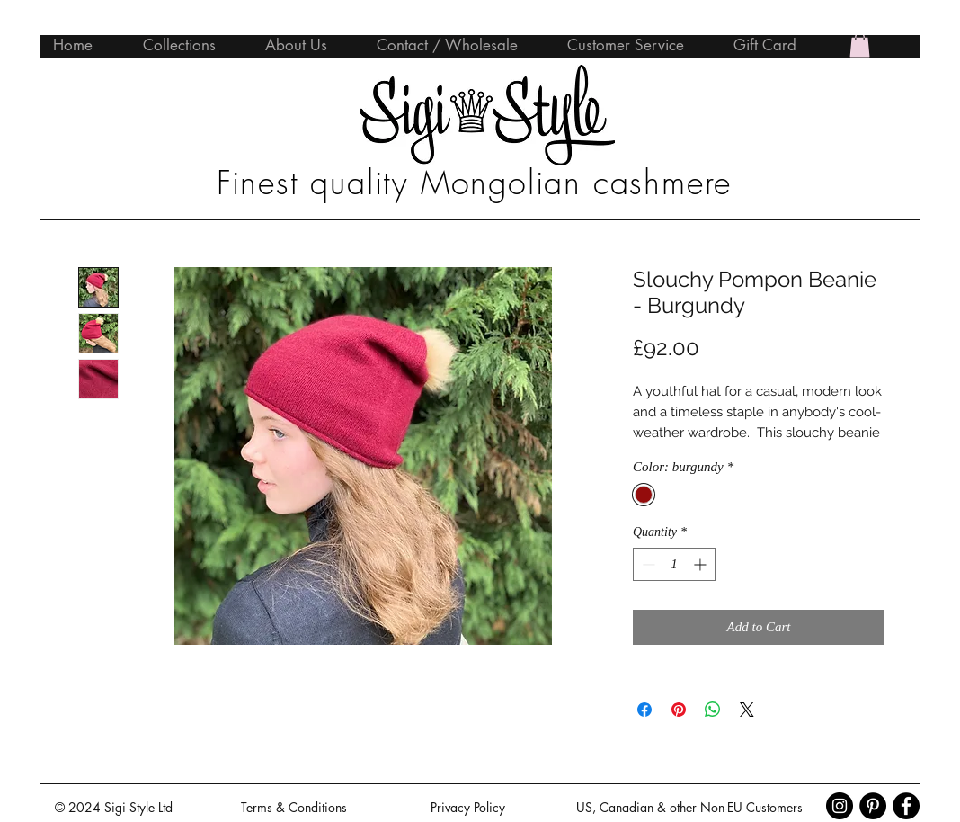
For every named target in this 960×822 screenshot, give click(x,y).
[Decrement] (647, 564)
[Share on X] (747, 709)
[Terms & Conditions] (294, 806)
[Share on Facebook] (644, 709)
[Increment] (701, 564)
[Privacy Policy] (467, 806)
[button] (859, 44)
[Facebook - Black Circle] (906, 805)
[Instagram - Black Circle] (839, 805)
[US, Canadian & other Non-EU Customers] (689, 806)
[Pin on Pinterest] (678, 709)
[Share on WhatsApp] (713, 709)
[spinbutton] (674, 564)
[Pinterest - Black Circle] (872, 805)
